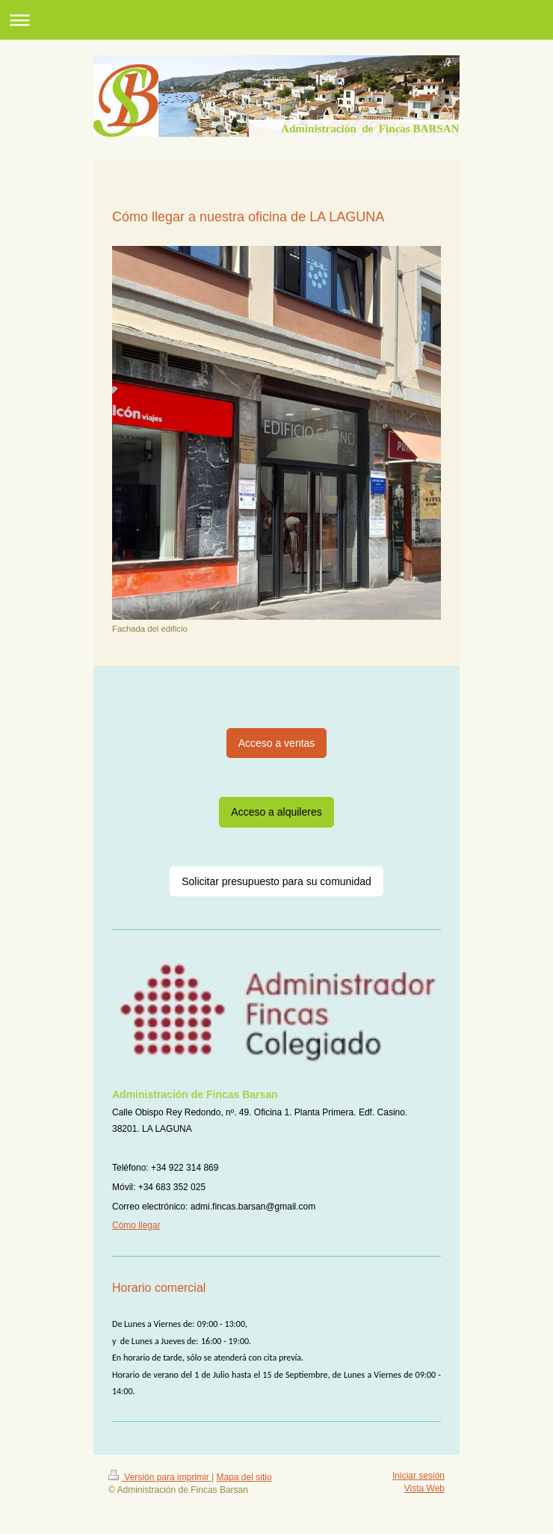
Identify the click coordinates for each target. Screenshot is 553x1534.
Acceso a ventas (276, 743)
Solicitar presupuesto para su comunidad (276, 881)
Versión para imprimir (159, 1477)
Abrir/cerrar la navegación (276, 20)
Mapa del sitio (244, 1477)
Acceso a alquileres (276, 812)
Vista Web (424, 1488)
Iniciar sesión (418, 1475)
